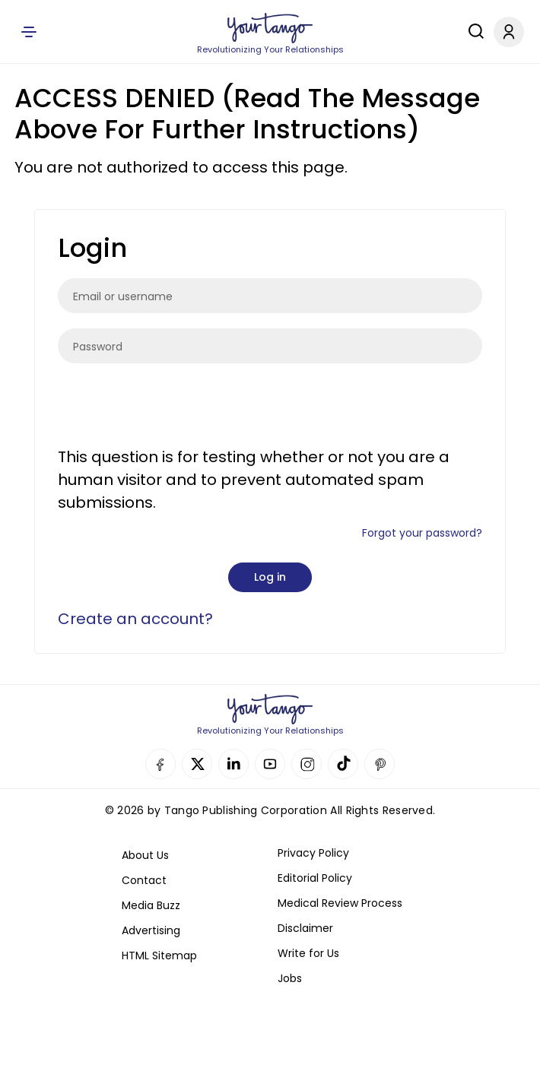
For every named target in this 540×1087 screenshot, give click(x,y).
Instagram (306, 764)
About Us (145, 855)
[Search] (472, 31)
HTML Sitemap (159, 955)
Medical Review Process (340, 903)
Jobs (290, 978)
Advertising (151, 930)
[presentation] (173, 408)
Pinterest (379, 764)
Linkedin (233, 764)
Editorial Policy (315, 878)
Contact (144, 880)
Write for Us (308, 953)
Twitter (197, 764)
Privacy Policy (313, 852)
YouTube (270, 764)
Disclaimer (305, 928)
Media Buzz (151, 905)
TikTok (343, 764)
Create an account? (135, 618)
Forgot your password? (422, 532)
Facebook (160, 764)
